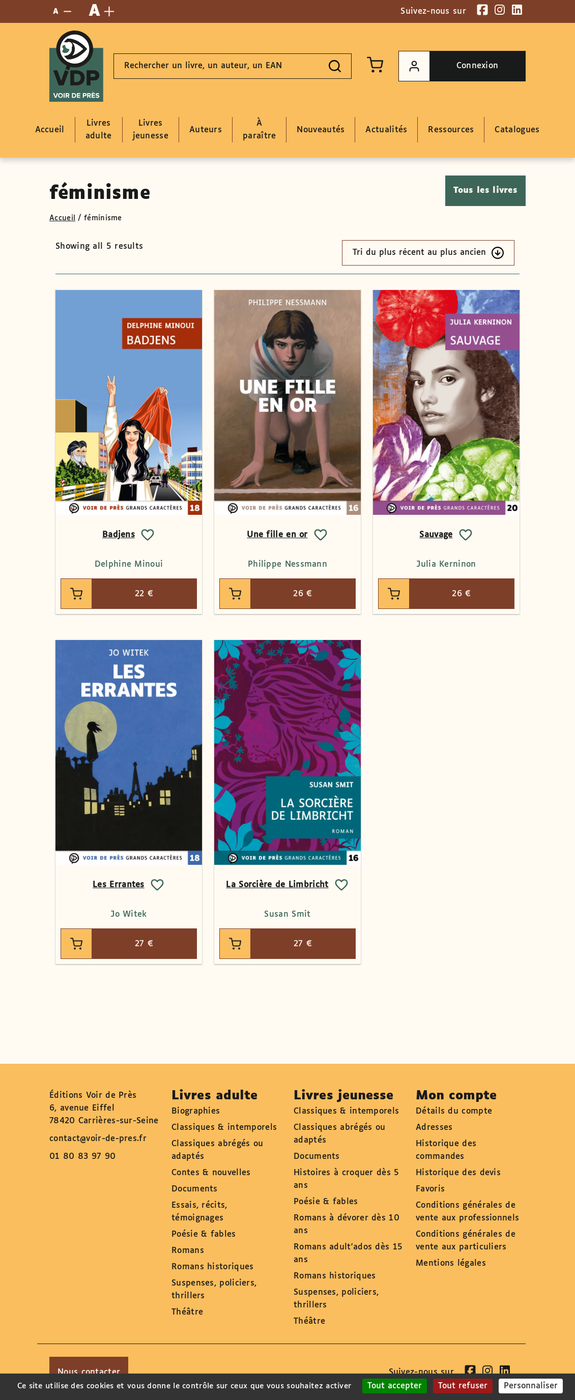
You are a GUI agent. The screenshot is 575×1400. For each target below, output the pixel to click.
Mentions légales (451, 1263)
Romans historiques (212, 1267)
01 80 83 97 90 (82, 1156)
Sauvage (435, 535)
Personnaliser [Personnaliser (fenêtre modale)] (531, 1386)
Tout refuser (462, 1386)
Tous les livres (485, 190)
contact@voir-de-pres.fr (98, 1138)
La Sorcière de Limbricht (277, 885)
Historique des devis (458, 1173)
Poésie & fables (203, 1234)
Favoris (430, 1189)
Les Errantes (119, 885)
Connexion (448, 66)
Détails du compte (454, 1111)
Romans (187, 1250)
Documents (194, 1189)
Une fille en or (277, 535)
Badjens (118, 535)
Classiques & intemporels (224, 1127)
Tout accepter (394, 1386)
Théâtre (187, 1312)
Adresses (434, 1127)
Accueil (62, 218)
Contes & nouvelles (210, 1173)
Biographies (195, 1111)
